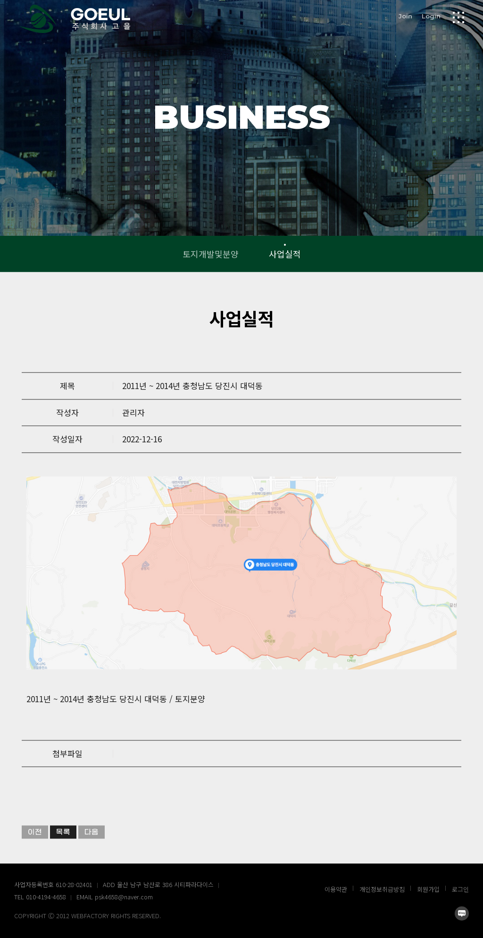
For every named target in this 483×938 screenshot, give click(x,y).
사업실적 (285, 254)
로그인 (460, 889)
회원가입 (428, 889)
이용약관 (336, 889)
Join (405, 15)
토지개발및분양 (211, 254)
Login (431, 15)
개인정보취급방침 (382, 889)
